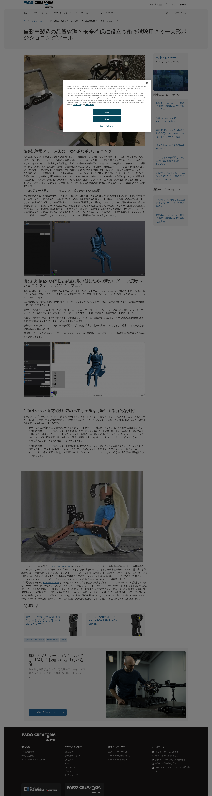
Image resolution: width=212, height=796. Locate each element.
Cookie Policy (77, 105)
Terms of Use (89, 105)
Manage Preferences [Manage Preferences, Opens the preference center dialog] (107, 126)
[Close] (147, 83)
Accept (107, 112)
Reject (107, 119)
